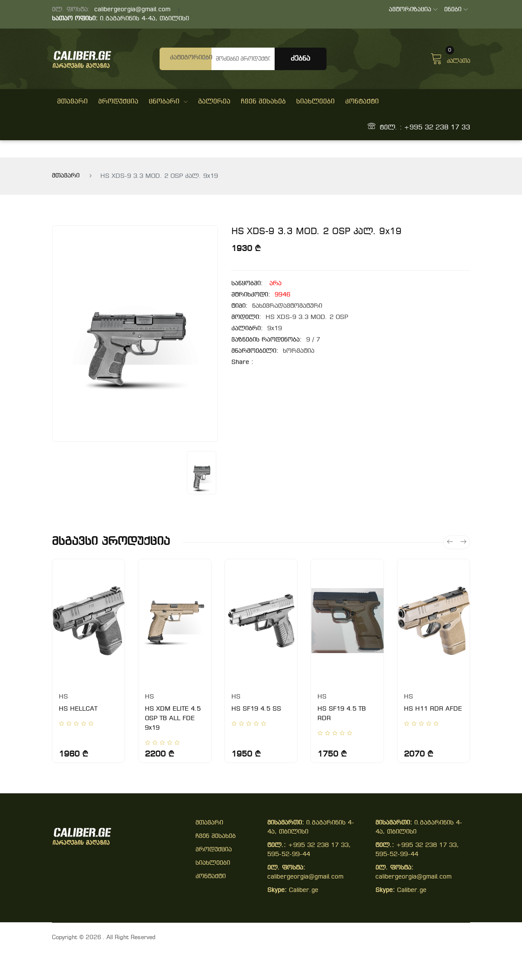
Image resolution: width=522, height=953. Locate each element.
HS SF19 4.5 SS (256, 709)
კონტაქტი (362, 101)
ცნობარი (168, 101)
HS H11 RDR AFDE (433, 709)
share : (242, 362)
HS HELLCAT (78, 709)
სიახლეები (315, 101)
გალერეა (214, 101)
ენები (456, 9)
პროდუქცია (118, 101)
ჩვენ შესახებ (263, 101)
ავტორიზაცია (413, 9)
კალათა (450, 57)
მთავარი (72, 101)
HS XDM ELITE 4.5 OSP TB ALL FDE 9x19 (173, 718)
